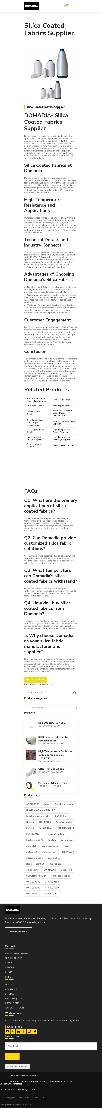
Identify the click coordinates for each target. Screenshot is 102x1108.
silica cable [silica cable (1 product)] (32, 869)
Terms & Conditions (19, 1081)
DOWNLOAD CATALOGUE (17, 1066)
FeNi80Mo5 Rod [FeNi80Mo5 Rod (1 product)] (65, 828)
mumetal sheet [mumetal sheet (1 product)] (49, 846)
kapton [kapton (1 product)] (52, 840)
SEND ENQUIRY (13, 998)
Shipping (34, 1081)
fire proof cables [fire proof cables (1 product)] (54, 834)
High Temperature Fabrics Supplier (61, 431)
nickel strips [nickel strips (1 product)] (49, 851)
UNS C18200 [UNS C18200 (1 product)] (33, 887)
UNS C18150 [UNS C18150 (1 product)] (52, 881)
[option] (51, 63)
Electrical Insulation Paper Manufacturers (36, 400)
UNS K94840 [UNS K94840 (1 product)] (33, 893)
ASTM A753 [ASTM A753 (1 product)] (32, 804)
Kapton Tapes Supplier (33, 413)
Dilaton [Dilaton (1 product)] (30, 822)
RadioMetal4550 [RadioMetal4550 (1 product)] (35, 863)
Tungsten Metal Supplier (34, 445)
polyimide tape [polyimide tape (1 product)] (34, 857)
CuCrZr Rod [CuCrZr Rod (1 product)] (61, 816)
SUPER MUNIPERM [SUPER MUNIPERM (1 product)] (36, 875)
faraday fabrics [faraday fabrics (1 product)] (64, 822)
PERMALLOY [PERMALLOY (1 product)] (67, 851)
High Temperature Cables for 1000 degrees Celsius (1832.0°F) (55, 755)
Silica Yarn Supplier (35, 405)
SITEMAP (10, 993)
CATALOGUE (12, 1003)
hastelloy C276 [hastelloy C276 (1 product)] (34, 840)
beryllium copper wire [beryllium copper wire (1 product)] (38, 816)
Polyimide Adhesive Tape (53, 783)
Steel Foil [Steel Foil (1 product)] (66, 869)
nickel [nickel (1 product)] (66, 846)
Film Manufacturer (61, 399)
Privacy (43, 1081)
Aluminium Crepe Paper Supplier (64, 422)
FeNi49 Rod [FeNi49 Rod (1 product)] (45, 828)
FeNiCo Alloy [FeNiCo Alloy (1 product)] (33, 834)
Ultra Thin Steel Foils (51, 769)
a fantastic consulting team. (63, 1020)
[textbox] (51, 708)
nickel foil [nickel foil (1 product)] (31, 851)
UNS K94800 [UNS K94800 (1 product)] (52, 887)
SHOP (8, 971)
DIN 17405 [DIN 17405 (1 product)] (45, 822)
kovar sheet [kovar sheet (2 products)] (67, 840)
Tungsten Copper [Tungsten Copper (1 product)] (60, 875)
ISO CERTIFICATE (15, 1007)
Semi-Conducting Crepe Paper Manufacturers (34, 423)
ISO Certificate (7, 1089)
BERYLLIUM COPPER (16, 953)
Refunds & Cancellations (60, 1081)
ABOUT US (11, 989)
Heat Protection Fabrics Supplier (34, 438)
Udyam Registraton (25, 1089)
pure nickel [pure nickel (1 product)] (54, 857)
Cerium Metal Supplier (63, 445)
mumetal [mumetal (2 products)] (31, 846)
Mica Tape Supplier (62, 405)
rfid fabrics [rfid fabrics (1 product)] (55, 863)
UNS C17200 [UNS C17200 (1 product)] (33, 881)
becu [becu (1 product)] (47, 804)
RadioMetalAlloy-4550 (51, 723)
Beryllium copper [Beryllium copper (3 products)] (63, 804)
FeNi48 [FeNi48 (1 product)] (30, 828)
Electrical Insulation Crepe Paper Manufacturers (62, 413)
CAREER (9, 967)
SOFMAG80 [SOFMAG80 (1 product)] (50, 869)
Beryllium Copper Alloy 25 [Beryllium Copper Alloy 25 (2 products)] (40, 810)
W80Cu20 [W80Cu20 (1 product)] (50, 893)
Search (74, 692)
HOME (8, 984)
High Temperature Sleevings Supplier (62, 438)
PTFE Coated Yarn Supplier (35, 431)
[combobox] (51, 708)
